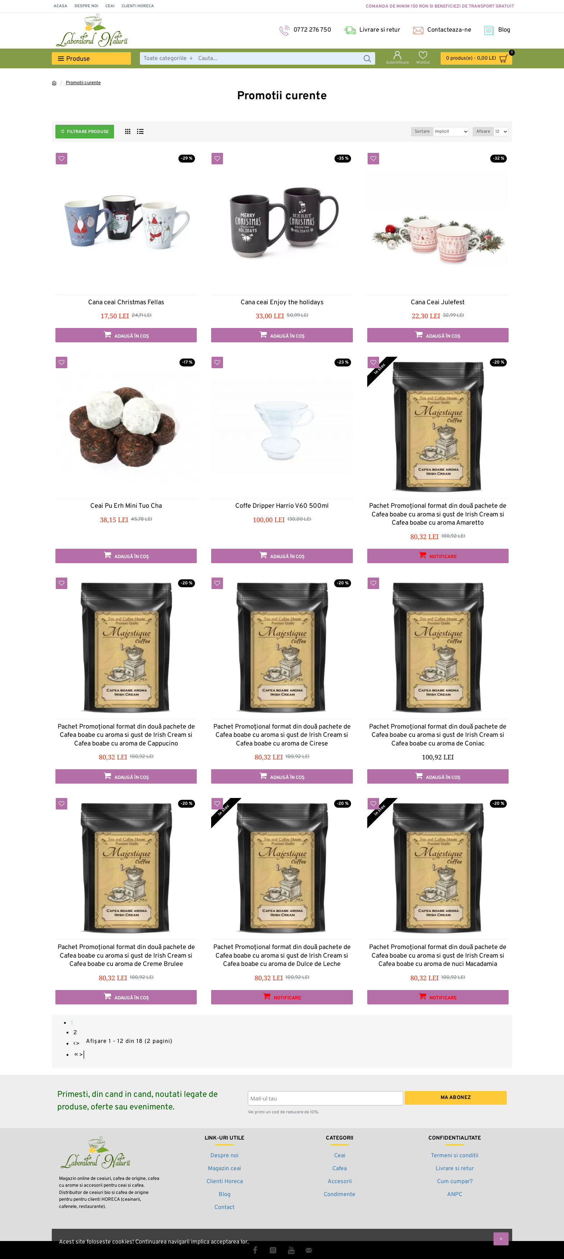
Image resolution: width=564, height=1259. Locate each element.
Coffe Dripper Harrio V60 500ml (282, 506)
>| (82, 1055)
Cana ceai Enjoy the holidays (282, 302)
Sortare (410, 131)
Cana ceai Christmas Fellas (126, 302)
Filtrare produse (88, 132)
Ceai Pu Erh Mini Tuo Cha (126, 506)
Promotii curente (83, 83)
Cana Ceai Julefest (438, 302)
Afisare (483, 131)
